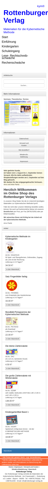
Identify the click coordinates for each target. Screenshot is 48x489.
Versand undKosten (24, 144)
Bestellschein (8, 211)
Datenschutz (24, 139)
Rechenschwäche (13, 62)
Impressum (24, 161)
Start (5, 37)
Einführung (9, 41)
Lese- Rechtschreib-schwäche (15, 57)
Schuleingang (11, 51)
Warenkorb (32, 469)
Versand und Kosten (31, 467)
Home (11, 467)
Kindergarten (10, 46)
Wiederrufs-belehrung (24, 156)
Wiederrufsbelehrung (19, 469)
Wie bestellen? (24, 150)
